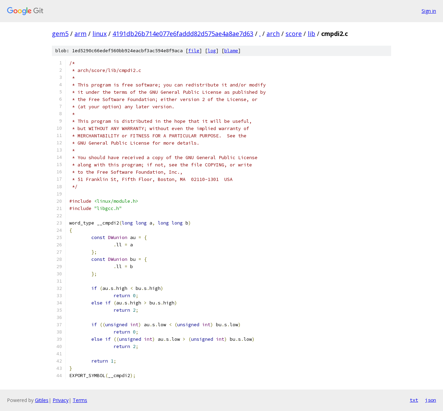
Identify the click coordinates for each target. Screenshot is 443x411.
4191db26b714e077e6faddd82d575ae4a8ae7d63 (182, 33)
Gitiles (41, 400)
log (212, 51)
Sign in (429, 11)
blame (231, 51)
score (294, 33)
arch (273, 33)
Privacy (61, 400)
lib (311, 33)
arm (80, 33)
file (193, 51)
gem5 (60, 33)
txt (414, 400)
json (430, 400)
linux (99, 33)
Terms (80, 400)
